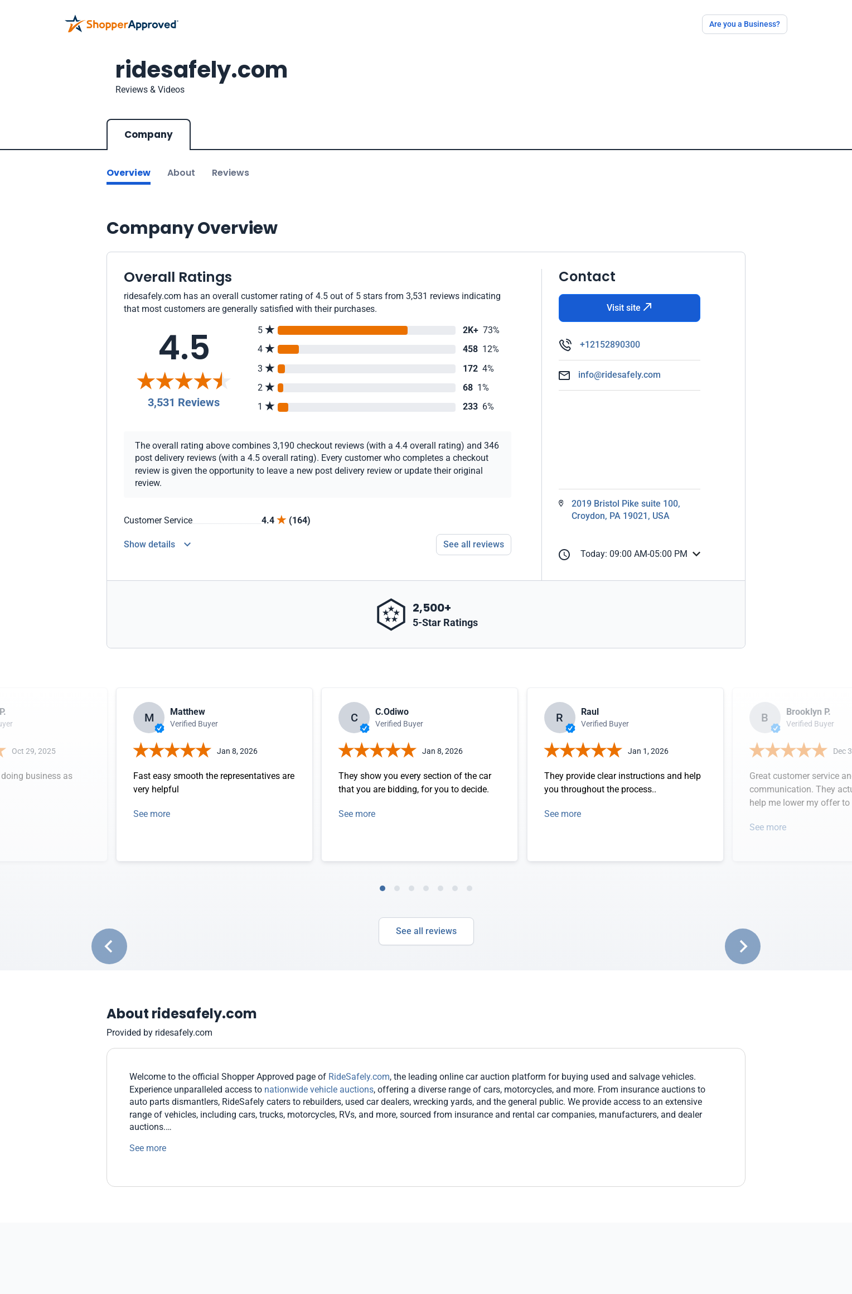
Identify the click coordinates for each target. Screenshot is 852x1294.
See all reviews (426, 931)
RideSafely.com (359, 1076)
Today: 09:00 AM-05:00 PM (623, 554)
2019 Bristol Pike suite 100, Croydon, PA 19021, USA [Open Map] (626, 509)
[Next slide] (743, 946)
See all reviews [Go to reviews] (473, 544)
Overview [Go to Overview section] (128, 172)
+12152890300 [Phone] (610, 344)
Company (148, 134)
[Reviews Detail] (157, 544)
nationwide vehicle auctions (319, 1089)
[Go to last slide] (109, 946)
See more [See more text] (147, 1148)
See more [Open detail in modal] (151, 814)
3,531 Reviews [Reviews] (184, 402)
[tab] (382, 888)
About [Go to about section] (181, 172)
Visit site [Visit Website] (629, 307)
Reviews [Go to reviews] (230, 172)
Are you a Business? (744, 24)
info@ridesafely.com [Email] (619, 374)
